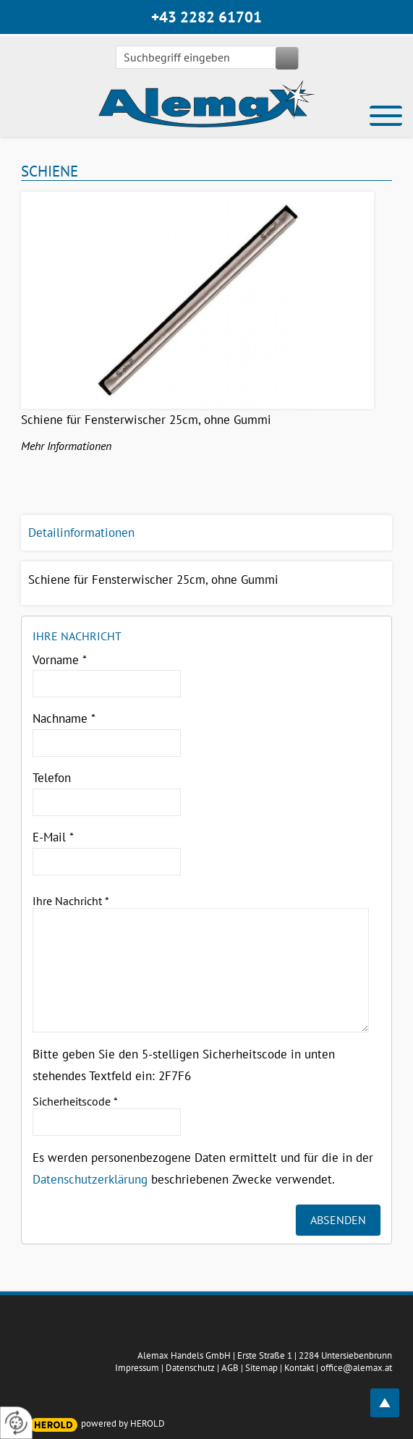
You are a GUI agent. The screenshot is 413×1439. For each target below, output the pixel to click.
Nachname (64, 718)
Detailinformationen (81, 532)
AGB (230, 1368)
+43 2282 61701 (206, 17)
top (392, 1394)
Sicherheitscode (75, 1101)
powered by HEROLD (123, 1423)
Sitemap (261, 1368)
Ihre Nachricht (71, 900)
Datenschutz (190, 1368)
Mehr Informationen (66, 445)
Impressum (137, 1368)
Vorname (60, 660)
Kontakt (299, 1368)
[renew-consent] (16, 1422)
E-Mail (53, 837)
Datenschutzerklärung (90, 1179)
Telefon (52, 778)
